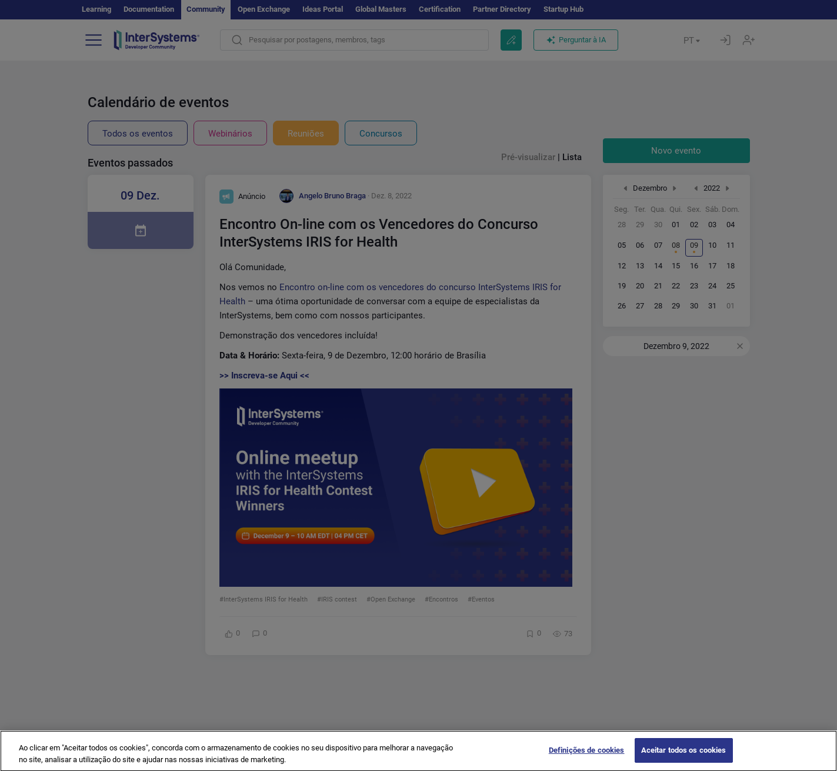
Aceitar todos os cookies (683, 758)
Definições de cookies (587, 758)
